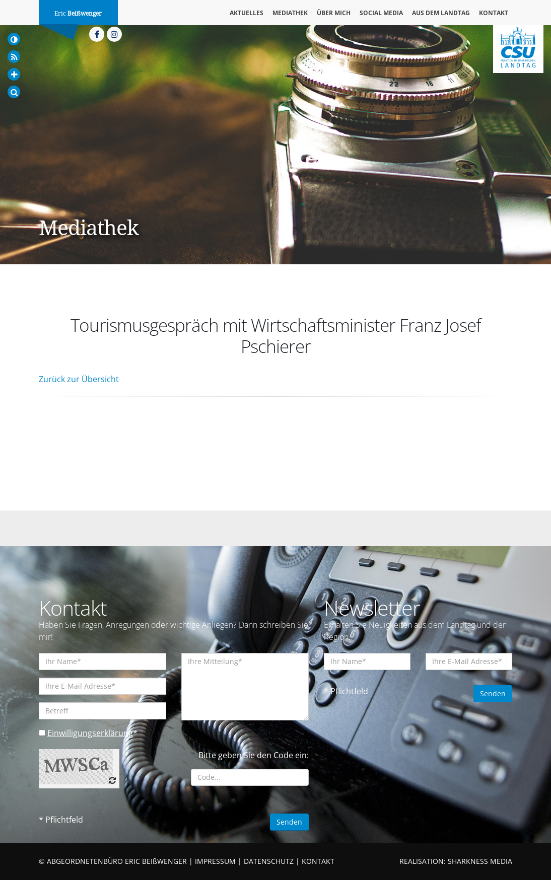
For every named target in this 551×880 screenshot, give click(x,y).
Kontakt (493, 13)
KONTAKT (318, 861)
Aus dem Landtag (441, 13)
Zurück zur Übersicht (79, 379)
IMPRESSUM (215, 861)
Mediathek (290, 13)
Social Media (381, 13)
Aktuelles (246, 13)
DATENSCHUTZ (269, 861)
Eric (78, 13)
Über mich (334, 13)
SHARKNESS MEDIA (480, 861)
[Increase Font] (14, 74)
